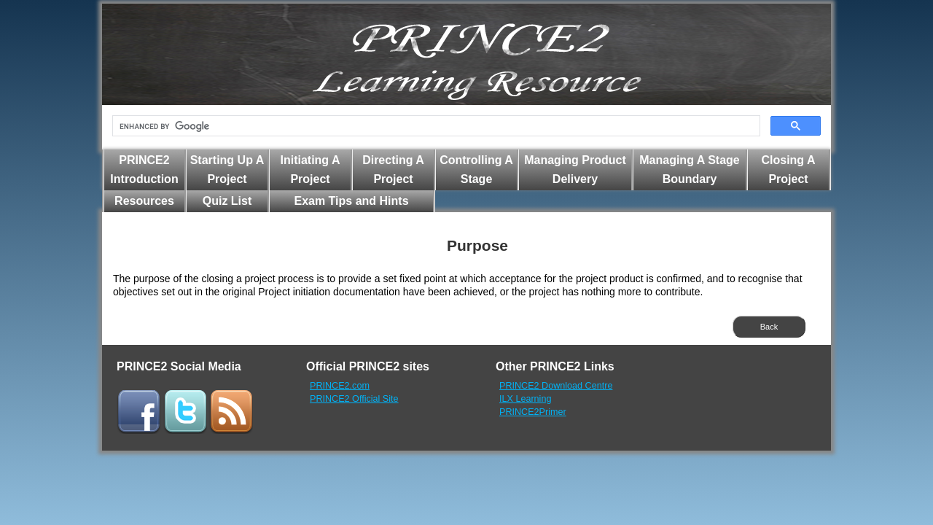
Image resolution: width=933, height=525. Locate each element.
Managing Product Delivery (575, 169)
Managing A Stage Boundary (689, 169)
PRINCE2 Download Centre (555, 386)
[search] (435, 126)
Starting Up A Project (227, 169)
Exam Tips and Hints (351, 201)
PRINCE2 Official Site (354, 399)
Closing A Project (788, 169)
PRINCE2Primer (532, 412)
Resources (144, 201)
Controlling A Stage (476, 169)
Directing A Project (393, 169)
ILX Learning (525, 399)
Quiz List (227, 201)
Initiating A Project (310, 169)
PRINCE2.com (340, 386)
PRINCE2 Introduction (144, 169)
